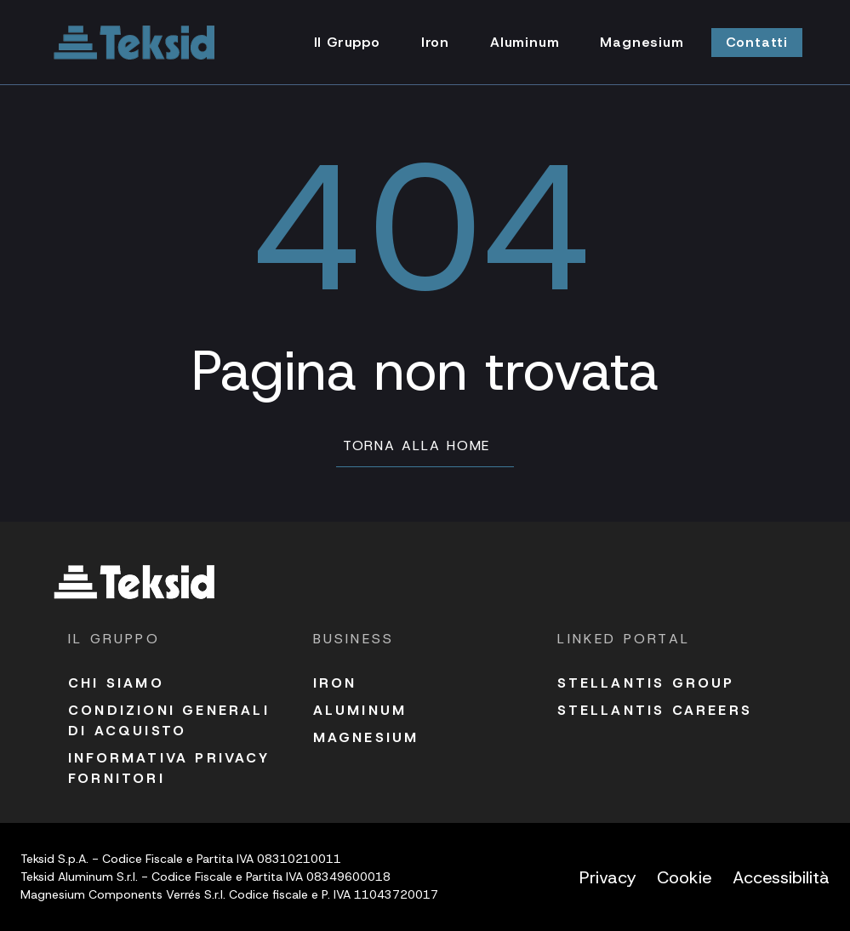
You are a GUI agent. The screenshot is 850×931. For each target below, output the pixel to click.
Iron (335, 683)
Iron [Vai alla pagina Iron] (435, 42)
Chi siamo (116, 683)
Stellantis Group (645, 683)
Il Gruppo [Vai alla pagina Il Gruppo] (347, 42)
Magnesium (366, 737)
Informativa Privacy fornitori (169, 768)
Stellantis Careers (654, 710)
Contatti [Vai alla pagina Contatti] (757, 42)
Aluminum (360, 710)
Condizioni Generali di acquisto (169, 720)
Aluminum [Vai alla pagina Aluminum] (524, 42)
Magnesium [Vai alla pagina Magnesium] (641, 42)
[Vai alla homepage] (134, 42)
